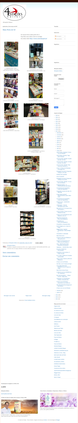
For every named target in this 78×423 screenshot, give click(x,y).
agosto (58, 140)
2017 (57, 131)
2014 (57, 299)
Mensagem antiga (46, 295)
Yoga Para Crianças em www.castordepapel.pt (62, 218)
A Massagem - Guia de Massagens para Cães (62, 206)
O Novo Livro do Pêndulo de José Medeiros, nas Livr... (64, 215)
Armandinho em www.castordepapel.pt (62, 221)
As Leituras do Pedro (58, 312)
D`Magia (56, 339)
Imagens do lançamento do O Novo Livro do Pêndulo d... (63, 241)
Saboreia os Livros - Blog (59, 352)
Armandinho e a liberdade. (62, 233)
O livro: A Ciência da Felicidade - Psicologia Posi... (64, 169)
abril (58, 148)
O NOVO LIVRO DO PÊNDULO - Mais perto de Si (64, 238)
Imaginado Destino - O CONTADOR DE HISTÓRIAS (64, 185)
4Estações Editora (58, 70)
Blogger (58, 420)
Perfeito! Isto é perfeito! (62, 174)
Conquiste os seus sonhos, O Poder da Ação (63, 253)
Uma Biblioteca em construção (61, 319)
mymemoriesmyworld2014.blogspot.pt (62, 370)
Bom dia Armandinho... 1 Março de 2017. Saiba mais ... (64, 276)
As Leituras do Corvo (58, 310)
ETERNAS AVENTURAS (59, 363)
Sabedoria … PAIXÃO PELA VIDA (64, 247)
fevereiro (59, 290)
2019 (57, 127)
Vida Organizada (58, 335)
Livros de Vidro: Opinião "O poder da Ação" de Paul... (64, 159)
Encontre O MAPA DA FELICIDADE (61, 250)
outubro (59, 136)
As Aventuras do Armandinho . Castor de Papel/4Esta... (63, 199)
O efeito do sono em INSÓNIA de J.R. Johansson (64, 273)
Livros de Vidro (57, 315)
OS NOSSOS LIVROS (59, 361)
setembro (59, 138)
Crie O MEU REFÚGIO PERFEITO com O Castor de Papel (64, 267)
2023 (57, 119)
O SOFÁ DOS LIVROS (59, 359)
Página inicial (29, 295)
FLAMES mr (57, 341)
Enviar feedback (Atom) (30, 300)
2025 (57, 115)
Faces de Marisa (57, 337)
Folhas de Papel (57, 308)
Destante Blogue (57, 346)
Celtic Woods (57, 357)
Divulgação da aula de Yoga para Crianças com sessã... (64, 179)
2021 (57, 123)
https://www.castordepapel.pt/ (38, 38)
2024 (57, 117)
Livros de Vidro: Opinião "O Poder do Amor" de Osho (64, 162)
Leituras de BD (57, 321)
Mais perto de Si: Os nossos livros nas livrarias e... (64, 209)
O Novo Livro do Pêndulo (62, 261)
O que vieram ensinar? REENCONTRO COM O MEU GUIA (64, 195)
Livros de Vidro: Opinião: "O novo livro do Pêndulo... (64, 182)
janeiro (58, 292)
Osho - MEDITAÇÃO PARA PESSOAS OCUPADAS (63, 244)
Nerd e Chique (57, 377)
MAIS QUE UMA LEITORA (60, 355)
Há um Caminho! (60, 176)
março (58, 150)
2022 (57, 121)
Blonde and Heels (58, 330)
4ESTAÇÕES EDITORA (6, 393)
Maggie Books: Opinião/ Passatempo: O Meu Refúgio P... (64, 230)
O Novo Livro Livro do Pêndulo (63, 288)
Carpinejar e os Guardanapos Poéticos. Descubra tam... (63, 279)
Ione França (56, 326)
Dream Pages (57, 366)
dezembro (59, 132)
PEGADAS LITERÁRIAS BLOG (61, 350)
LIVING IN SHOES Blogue (60, 348)
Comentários (58, 38)
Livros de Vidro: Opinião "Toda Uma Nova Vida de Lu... (63, 165)
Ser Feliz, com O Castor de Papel (64, 263)
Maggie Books (57, 372)
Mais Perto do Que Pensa (62, 270)
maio (58, 146)
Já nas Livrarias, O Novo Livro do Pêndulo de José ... (64, 212)
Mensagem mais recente (9, 295)
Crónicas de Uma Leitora (59, 368)
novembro (59, 134)
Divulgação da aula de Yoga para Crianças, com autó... (64, 172)
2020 (57, 125)
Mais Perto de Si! (60, 235)
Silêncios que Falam (58, 328)
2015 (57, 297)
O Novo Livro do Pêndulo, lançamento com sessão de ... (64, 282)
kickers (45, 420)
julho (58, 142)
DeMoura (56, 324)
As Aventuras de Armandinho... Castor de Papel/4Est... (63, 188)
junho (58, 144)
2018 (57, 129)
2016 (57, 295)
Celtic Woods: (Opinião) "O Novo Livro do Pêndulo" (64, 153)
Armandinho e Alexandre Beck (63, 224)
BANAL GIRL (57, 375)
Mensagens (58, 36)
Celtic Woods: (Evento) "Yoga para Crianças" (63, 156)
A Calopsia (56, 317)
